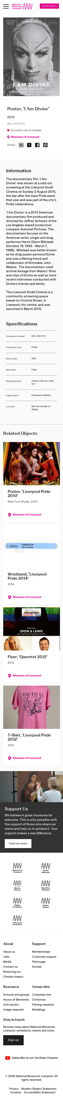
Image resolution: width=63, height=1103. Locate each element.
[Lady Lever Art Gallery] (17, 920)
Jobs (6, 956)
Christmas (39, 999)
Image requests (13, 1009)
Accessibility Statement (39, 1092)
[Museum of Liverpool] (17, 868)
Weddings (38, 1009)
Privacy (14, 1088)
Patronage (39, 961)
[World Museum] (46, 868)
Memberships (41, 951)
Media (7, 961)
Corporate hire (41, 994)
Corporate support (44, 956)
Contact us (10, 966)
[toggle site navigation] (6, 6)
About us (9, 951)
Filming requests (43, 1004)
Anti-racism (10, 1004)
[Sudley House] (46, 903)
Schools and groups (16, 994)
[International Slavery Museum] (17, 885)
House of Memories (16, 999)
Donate (37, 966)
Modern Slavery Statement (38, 1088)
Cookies (15, 1092)
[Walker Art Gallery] (17, 903)
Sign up (13, 1040)
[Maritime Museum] (46, 885)
